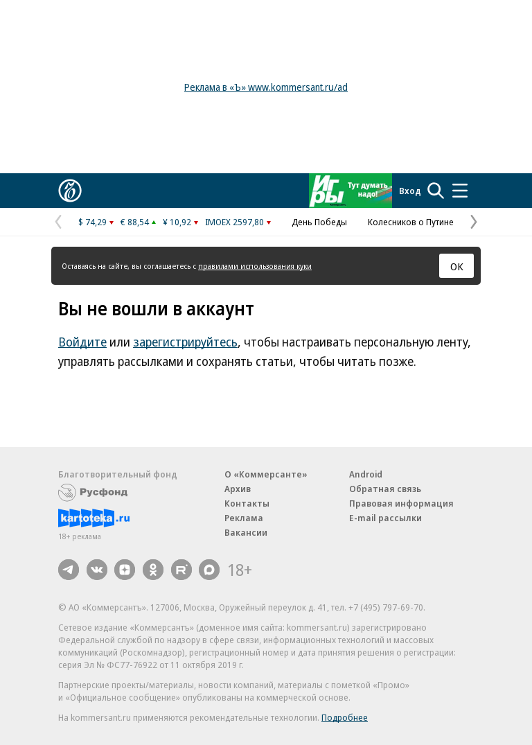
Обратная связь (385, 488)
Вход (410, 190)
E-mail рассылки (385, 517)
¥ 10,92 (177, 222)
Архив (237, 488)
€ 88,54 (135, 222)
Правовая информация (401, 503)
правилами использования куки (255, 266)
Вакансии (245, 532)
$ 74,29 (92, 222)
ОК (456, 266)
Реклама (243, 517)
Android (365, 474)
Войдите (82, 341)
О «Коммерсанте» (266, 474)
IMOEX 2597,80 (234, 222)
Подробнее (344, 717)
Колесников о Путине (411, 222)
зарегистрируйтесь (185, 341)
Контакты (246, 503)
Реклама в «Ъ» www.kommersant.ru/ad (266, 87)
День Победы (319, 222)
